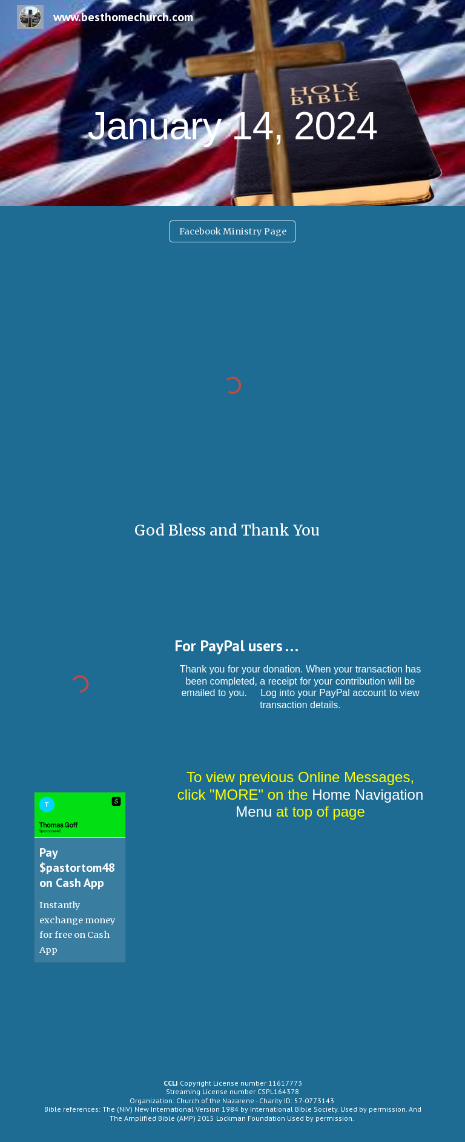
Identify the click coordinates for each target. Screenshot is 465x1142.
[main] (232, 103)
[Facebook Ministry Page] (232, 231)
